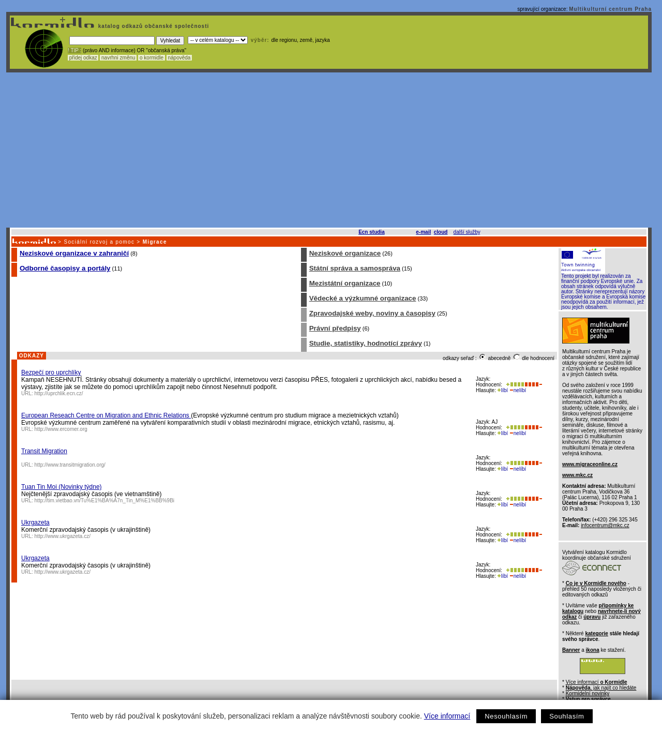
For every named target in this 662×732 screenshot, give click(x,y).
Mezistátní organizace (345, 283)
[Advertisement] (329, 150)
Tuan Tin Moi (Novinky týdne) (61, 486)
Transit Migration (44, 451)
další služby (467, 232)
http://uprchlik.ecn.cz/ (59, 393)
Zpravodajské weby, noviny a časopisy (372, 313)
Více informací (447, 716)
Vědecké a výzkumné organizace (362, 298)
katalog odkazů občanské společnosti (152, 26)
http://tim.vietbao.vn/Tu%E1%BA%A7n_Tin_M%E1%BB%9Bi (105, 500)
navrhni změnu (118, 58)
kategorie (596, 633)
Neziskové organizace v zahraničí (74, 253)
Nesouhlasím (506, 716)
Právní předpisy (335, 328)
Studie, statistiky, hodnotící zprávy (365, 343)
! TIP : (74, 50)
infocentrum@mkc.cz (605, 525)
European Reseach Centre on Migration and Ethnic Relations (106, 415)
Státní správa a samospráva (354, 268)
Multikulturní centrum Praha (610, 9)
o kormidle (151, 58)
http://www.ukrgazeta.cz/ (63, 536)
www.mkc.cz (577, 475)
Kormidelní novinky (587, 693)
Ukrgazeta (35, 522)
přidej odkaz (83, 58)
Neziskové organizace (345, 253)
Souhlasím (566, 716)
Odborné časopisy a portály (65, 268)
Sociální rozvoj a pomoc (99, 242)
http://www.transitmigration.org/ (70, 465)
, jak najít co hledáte (601, 688)
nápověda (179, 58)
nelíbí (517, 390)
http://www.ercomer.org (61, 429)
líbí (503, 390)
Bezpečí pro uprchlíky (51, 372)
